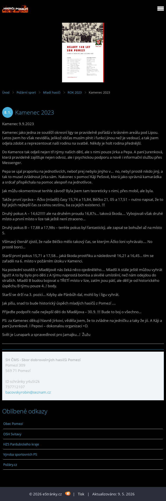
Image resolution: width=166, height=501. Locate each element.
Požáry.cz (10, 464)
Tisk (81, 493)
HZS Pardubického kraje (21, 444)
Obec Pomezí (13, 423)
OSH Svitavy (12, 434)
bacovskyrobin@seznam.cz (28, 392)
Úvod (6, 92)
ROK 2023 (75, 92)
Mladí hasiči (52, 92)
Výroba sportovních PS (20, 454)
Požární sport (26, 92)
